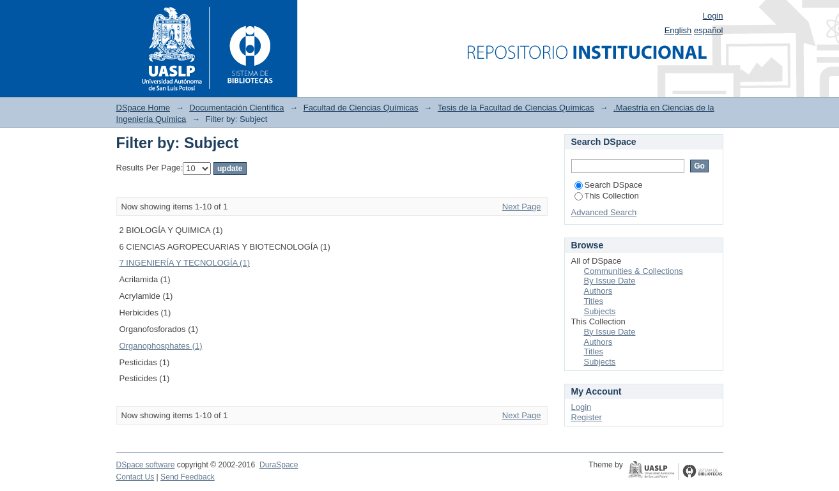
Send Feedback (187, 476)
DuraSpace (278, 464)
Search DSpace (608, 185)
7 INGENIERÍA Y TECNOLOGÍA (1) (184, 263)
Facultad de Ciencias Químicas (361, 107)
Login (713, 15)
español (708, 30)
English (678, 30)
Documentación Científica (236, 107)
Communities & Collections (633, 271)
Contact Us (135, 476)
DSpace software (145, 464)
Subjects (600, 311)
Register (586, 417)
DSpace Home (143, 107)
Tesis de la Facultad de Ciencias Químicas (516, 107)
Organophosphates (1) (161, 346)
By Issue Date (610, 280)
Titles (594, 301)
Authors (598, 291)
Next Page (521, 206)
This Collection (606, 195)
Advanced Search (604, 212)
